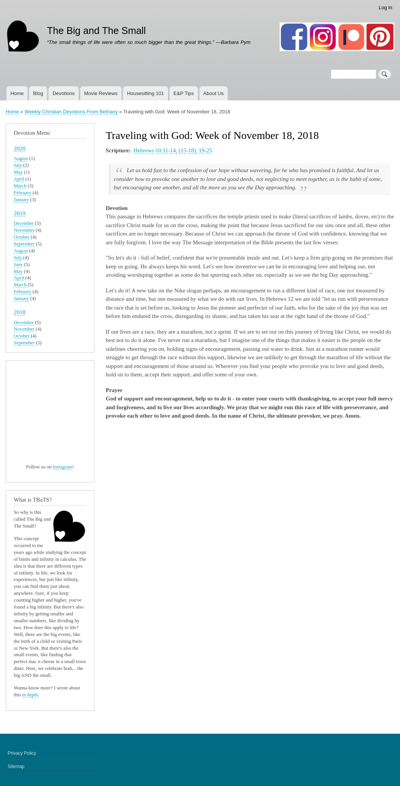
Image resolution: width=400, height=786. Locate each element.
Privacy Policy (22, 753)
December (24, 223)
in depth (30, 694)
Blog (38, 93)
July (18, 165)
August (21, 158)
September (24, 244)
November (24, 230)
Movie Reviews (100, 93)
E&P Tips (183, 93)
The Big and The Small (96, 30)
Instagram (62, 467)
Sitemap (16, 766)
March (20, 186)
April (19, 179)
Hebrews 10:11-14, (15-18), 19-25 (173, 150)
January (21, 199)
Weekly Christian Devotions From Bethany (71, 112)
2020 (20, 148)
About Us (213, 93)
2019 (20, 213)
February (22, 192)
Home (17, 93)
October (21, 237)
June (18, 264)
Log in (385, 7)
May (18, 172)
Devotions (64, 93)
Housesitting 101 (145, 93)
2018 (20, 312)
